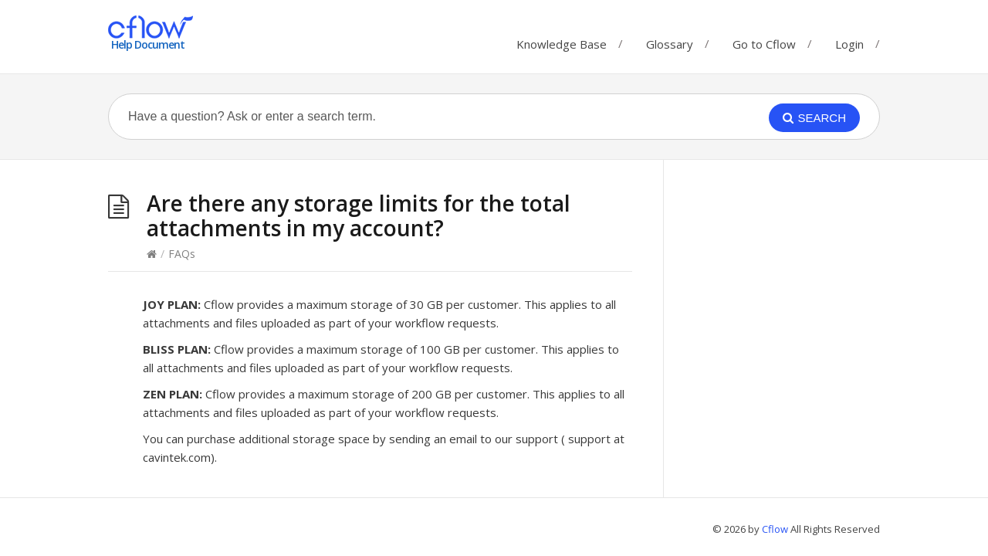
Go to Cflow (764, 40)
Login (849, 44)
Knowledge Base (561, 40)
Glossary (669, 40)
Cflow (776, 529)
